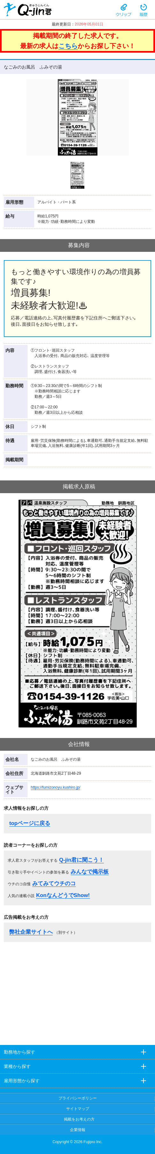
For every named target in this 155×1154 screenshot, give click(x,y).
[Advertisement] (78, 991)
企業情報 (77, 1130)
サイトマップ (77, 1109)
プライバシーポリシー (77, 1098)
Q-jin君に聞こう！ (81, 860)
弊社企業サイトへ (31, 932)
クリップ (124, 9)
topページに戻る (29, 823)
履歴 (143, 9)
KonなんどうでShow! (63, 895)
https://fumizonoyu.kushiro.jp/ (55, 787)
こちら (68, 45)
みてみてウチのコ (54, 883)
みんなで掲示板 (90, 872)
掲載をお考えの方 (79, 1119)
